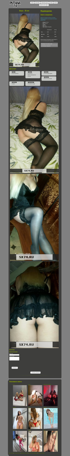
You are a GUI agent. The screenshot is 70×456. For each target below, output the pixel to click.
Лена (45, 430)
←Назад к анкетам (35, 372)
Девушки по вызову (24, 453)
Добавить (14, 367)
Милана (14, 407)
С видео (51, 2)
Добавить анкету (42, 5)
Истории (55, 2)
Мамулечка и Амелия (47, 384)
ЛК (47, 5)
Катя (29, 407)
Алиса (29, 384)
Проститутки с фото (41, 453)
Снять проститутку (17, 453)
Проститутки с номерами (32, 453)
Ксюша (29, 430)
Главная (32, 2)
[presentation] (16, 364)
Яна (13, 430)
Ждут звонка (37, 2)
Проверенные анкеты (44, 2)
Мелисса (45, 407)
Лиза (14, 384)
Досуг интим (11, 453)
